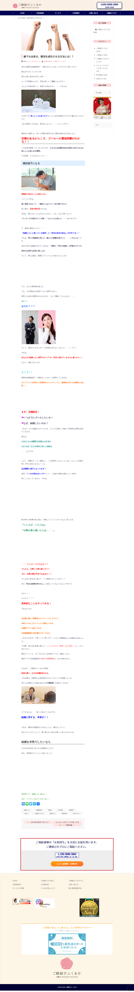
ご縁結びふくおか (39, 815)
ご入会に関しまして (47, 889)
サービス (58, 14)
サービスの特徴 (18, 889)
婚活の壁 (64, 815)
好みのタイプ (76, 815)
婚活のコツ (53, 815)
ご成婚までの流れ (47, 882)
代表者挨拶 (40, 14)
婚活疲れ (71, 811)
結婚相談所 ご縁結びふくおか (55, 63)
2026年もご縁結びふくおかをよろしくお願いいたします (102, 119)
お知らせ (99, 80)
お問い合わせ (93, 14)
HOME (22, 14)
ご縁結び (99, 56)
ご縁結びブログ (111, 14)
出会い (26, 815)
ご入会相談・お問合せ (67, 865)
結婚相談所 (39, 811)
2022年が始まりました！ (40, 823)
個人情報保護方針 (75, 889)
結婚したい (27, 811)
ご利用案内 (75, 14)
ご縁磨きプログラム (75, 882)
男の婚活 (60, 811)
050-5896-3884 (110, 4)
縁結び (50, 811)
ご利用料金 (44, 886)
